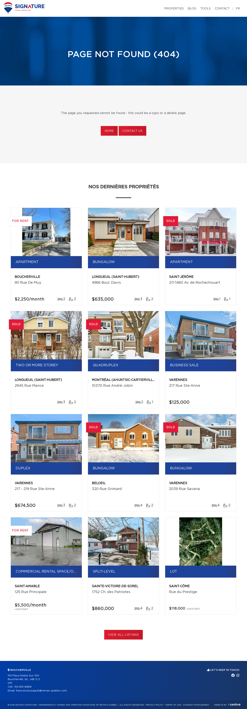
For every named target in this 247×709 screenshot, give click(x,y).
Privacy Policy (154, 705)
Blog (192, 8)
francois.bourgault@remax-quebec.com (41, 691)
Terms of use (173, 705)
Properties (174, 8)
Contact (222, 8)
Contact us (132, 131)
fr (238, 8)
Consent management (196, 705)
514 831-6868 (22, 687)
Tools (205, 8)
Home (109, 131)
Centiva (234, 704)
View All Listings (123, 635)
